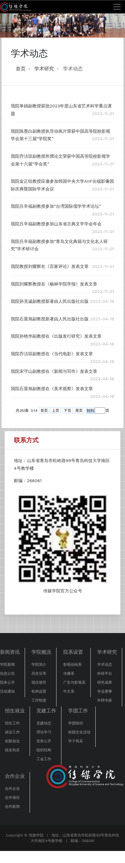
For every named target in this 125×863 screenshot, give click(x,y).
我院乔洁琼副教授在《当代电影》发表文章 (52, 353)
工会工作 (43, 759)
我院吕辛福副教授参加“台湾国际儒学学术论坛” (56, 206)
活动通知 (7, 691)
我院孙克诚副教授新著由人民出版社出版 (50, 301)
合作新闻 (12, 806)
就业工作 (12, 732)
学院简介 (38, 664)
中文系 (68, 691)
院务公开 (7, 682)
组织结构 (43, 750)
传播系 (68, 673)
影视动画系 (72, 664)
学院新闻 (7, 664)
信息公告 (7, 673)
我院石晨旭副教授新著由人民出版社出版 (50, 318)
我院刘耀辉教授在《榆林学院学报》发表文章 (54, 283)
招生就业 (15, 711)
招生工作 (12, 723)
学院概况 (41, 652)
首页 (21, 69)
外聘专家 (104, 700)
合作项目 (12, 797)
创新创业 (12, 741)
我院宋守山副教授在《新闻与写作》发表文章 (54, 371)
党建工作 (46, 711)
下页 (67, 410)
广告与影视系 (74, 682)
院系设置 (73, 652)
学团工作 (78, 711)
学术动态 (73, 69)
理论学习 (43, 732)
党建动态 (43, 723)
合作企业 (15, 776)
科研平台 (104, 673)
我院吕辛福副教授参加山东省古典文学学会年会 (56, 223)
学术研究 (44, 69)
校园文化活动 (79, 732)
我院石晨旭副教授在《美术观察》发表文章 (52, 388)
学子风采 (75, 741)
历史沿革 (38, 673)
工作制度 (38, 700)
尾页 (79, 410)
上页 (55, 410)
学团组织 (75, 723)
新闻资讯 (10, 652)
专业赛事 (104, 691)
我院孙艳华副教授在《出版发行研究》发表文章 (56, 336)
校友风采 (12, 750)
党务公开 (43, 741)
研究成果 (104, 682)
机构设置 (38, 691)
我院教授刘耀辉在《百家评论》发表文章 (50, 266)
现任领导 (38, 682)
